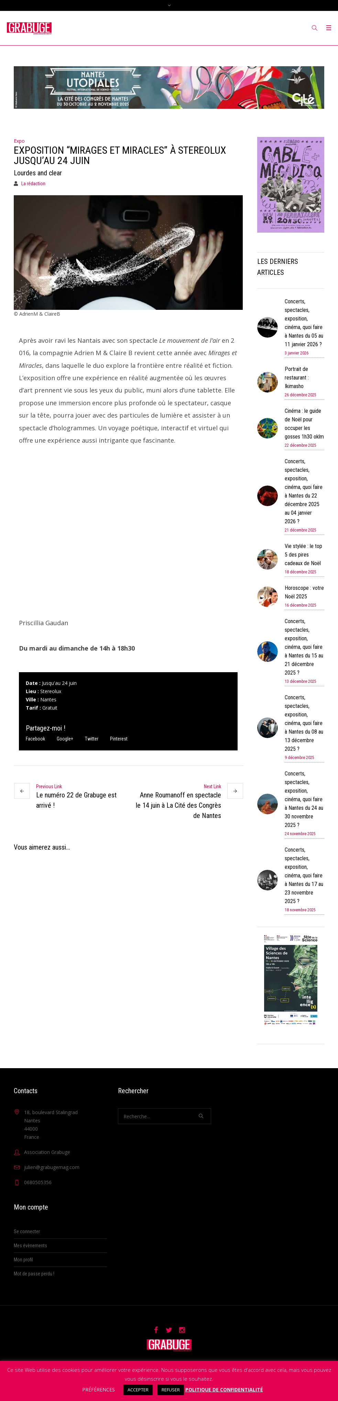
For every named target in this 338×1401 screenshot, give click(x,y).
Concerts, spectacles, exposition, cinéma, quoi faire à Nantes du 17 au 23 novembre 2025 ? (304, 875)
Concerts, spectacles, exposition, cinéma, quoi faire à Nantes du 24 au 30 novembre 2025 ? (304, 799)
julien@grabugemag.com (51, 1167)
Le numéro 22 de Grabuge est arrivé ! (76, 800)
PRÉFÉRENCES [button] (98, 1389)
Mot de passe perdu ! (34, 1273)
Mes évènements (30, 1245)
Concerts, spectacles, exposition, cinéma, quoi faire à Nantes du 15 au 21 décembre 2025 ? (304, 647)
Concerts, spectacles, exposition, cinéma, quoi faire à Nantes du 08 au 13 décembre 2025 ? (304, 723)
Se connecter (27, 1231)
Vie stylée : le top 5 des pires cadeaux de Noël (303, 555)
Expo (19, 141)
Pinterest (119, 739)
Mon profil (23, 1259)
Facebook (35, 739)
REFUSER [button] (171, 1390)
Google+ (65, 739)
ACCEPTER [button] (138, 1390)
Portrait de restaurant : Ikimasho (297, 377)
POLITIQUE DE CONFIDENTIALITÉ (224, 1389)
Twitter (91, 739)
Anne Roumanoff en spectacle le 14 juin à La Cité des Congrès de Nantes (178, 805)
